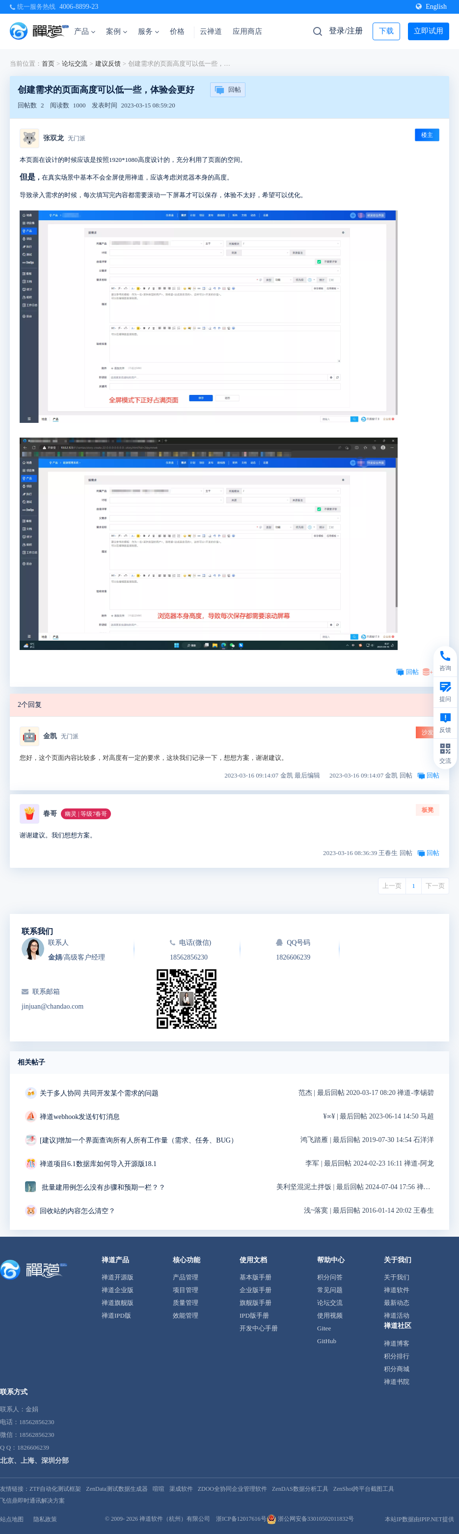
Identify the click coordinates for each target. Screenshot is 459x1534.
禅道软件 (396, 1290)
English (431, 6)
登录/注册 (345, 30)
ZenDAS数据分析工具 (300, 1488)
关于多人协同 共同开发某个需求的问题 (99, 1093)
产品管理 (185, 1277)
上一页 (392, 885)
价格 (177, 31)
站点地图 (12, 1519)
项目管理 (185, 1290)
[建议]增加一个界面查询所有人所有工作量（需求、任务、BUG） (139, 1140)
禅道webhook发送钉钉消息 (80, 1116)
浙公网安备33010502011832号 (310, 1518)
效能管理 (185, 1315)
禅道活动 (396, 1315)
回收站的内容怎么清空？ (77, 1211)
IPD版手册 (254, 1315)
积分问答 (330, 1277)
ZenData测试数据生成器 (116, 1488)
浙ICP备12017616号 (241, 1518)
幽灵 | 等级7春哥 (86, 813)
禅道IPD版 (116, 1315)
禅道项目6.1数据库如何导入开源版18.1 (98, 1164)
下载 (386, 31)
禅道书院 (396, 1381)
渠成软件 (181, 1488)
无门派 (76, 138)
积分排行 (396, 1356)
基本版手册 (255, 1277)
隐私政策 (45, 1519)
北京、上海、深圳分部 (34, 1460)
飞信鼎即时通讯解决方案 (32, 1500)
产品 (84, 31)
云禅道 (211, 31)
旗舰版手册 (255, 1302)
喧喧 (158, 1488)
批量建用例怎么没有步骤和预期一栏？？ (103, 1187)
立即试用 (428, 31)
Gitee (324, 1328)
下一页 (435, 885)
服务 (148, 31)
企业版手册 (255, 1290)
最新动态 (396, 1302)
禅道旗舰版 (118, 1302)
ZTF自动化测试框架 (55, 1488)
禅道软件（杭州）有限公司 (174, 1518)
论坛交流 (74, 63)
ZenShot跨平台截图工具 (364, 1488)
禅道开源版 (118, 1277)
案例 (116, 31)
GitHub (326, 1341)
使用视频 (330, 1315)
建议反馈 (108, 63)
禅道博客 (396, 1343)
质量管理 (185, 1302)
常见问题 (330, 1290)
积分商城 (396, 1369)
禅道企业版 (118, 1290)
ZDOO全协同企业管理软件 (232, 1488)
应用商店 (247, 31)
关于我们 (396, 1277)
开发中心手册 (259, 1328)
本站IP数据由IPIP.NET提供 (419, 1519)
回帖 (228, 90)
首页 (48, 63)
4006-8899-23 (78, 6)
